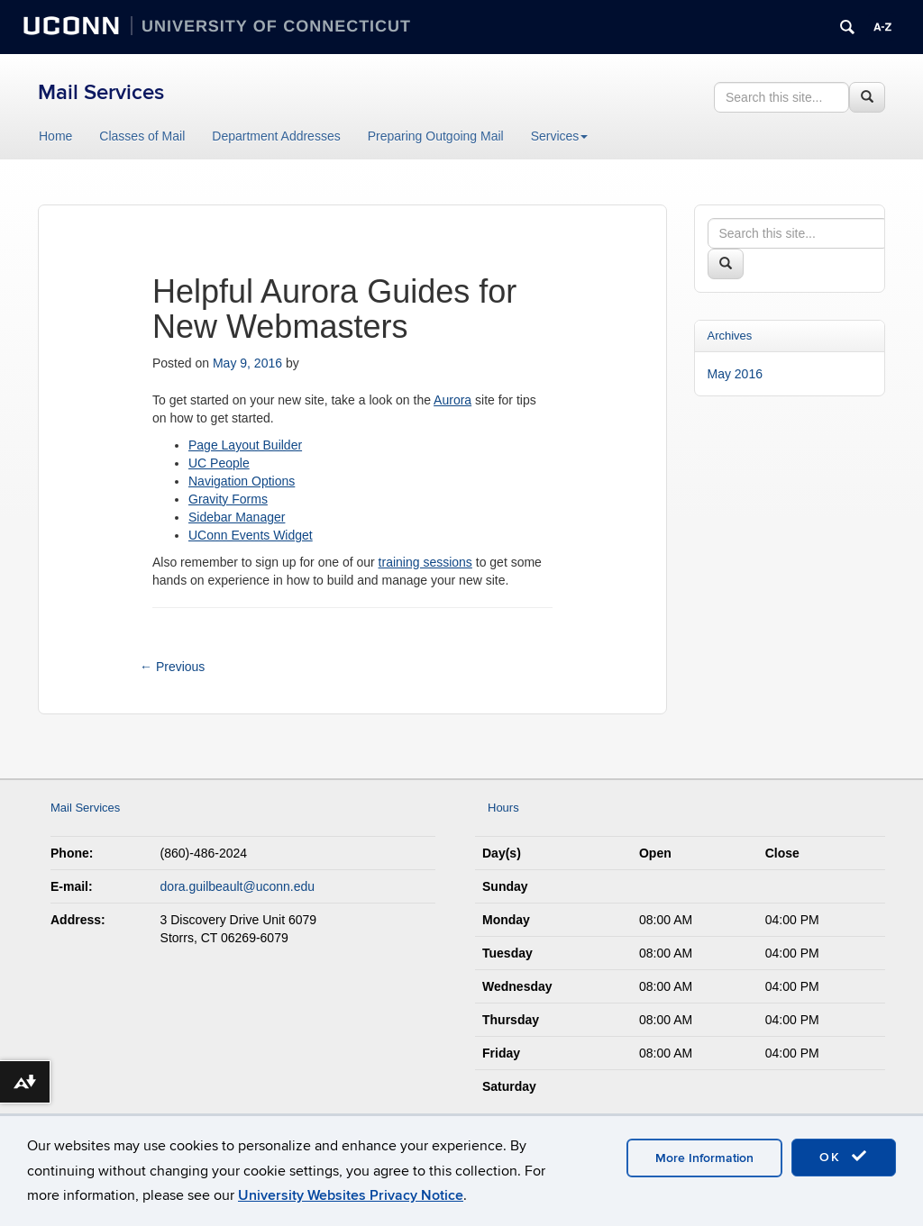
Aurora (452, 400)
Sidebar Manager (236, 517)
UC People (219, 463)
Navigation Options (241, 481)
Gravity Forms (228, 499)
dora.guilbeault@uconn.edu (237, 886)
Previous (172, 666)
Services (560, 136)
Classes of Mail (142, 136)
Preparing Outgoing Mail (436, 136)
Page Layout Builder (245, 445)
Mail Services (101, 92)
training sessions (425, 562)
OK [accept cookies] (843, 1157)
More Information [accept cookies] (704, 1158)
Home (55, 136)
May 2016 (735, 374)
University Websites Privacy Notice (350, 1195)
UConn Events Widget (250, 535)
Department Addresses (276, 136)
